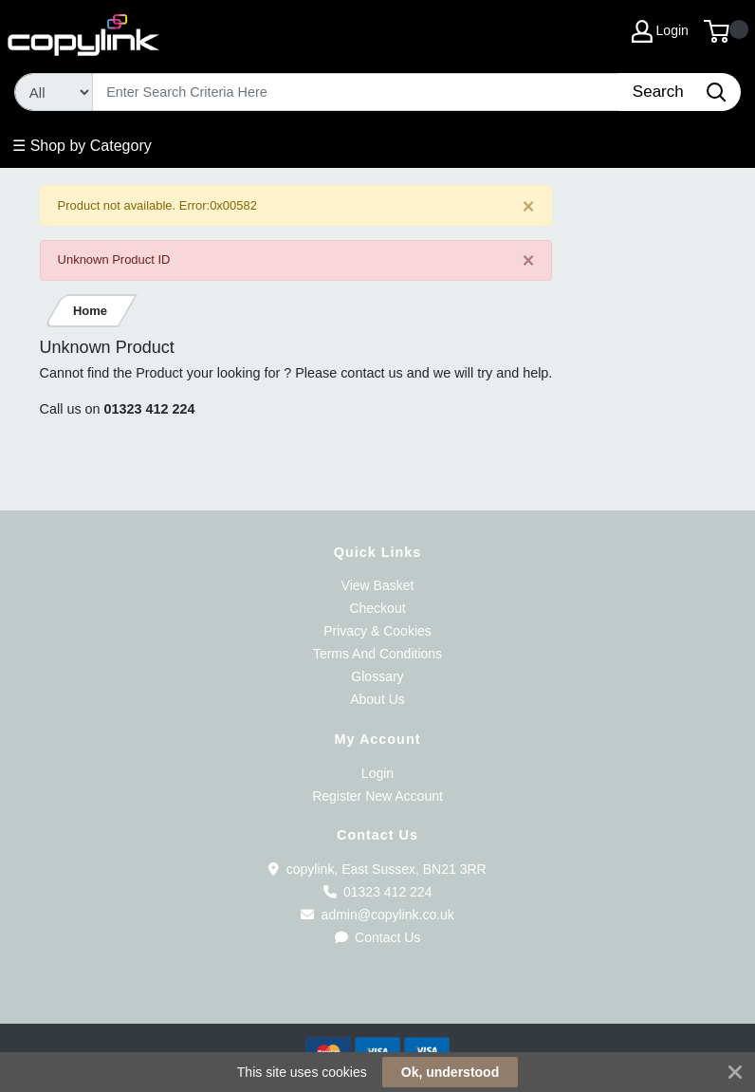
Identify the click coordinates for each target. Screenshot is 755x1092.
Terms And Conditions (377, 653)
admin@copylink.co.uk (377, 914)
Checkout (377, 608)
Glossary (377, 676)
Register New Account (377, 796)
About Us (377, 699)
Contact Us (378, 937)
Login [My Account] (660, 31)
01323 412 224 (149, 408)
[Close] (529, 206)
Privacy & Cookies (377, 631)
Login (377, 773)
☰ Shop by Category (82, 146)
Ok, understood (450, 1072)
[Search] (356, 92)
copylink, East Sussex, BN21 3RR (377, 869)
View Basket (377, 585)
